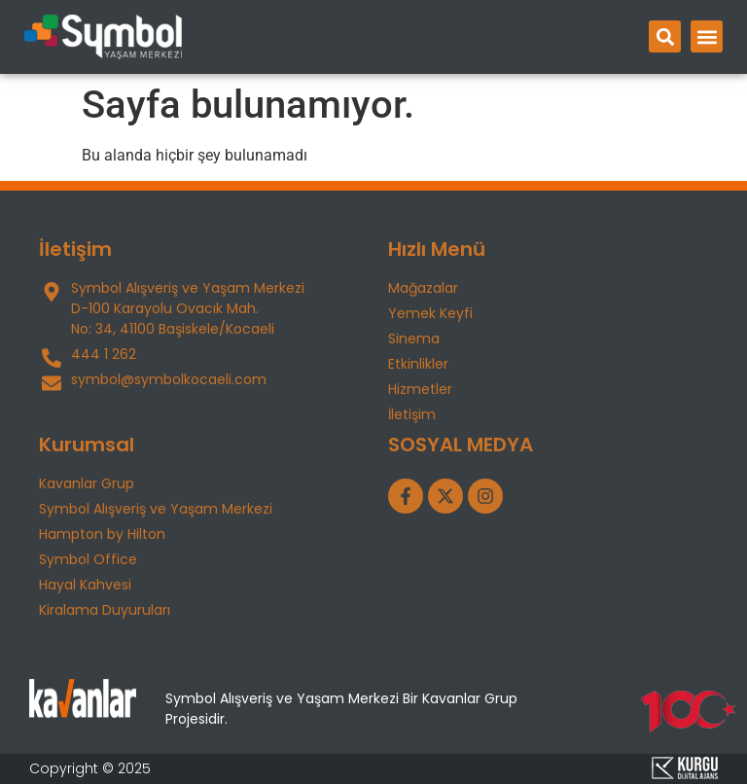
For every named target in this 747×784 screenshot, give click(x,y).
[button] (665, 36)
